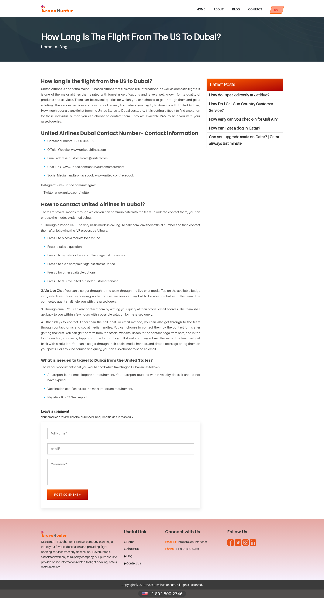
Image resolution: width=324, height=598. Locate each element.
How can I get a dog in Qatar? (234, 128)
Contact (255, 9)
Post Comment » (67, 494)
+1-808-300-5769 (187, 549)
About (219, 9)
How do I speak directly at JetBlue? (239, 95)
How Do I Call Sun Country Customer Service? (241, 107)
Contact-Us (133, 563)
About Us (132, 549)
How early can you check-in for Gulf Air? (243, 119)
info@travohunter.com (192, 542)
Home (201, 9)
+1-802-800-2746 (162, 593)
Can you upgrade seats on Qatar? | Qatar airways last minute (244, 140)
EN (277, 9)
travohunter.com (164, 585)
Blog (236, 9)
